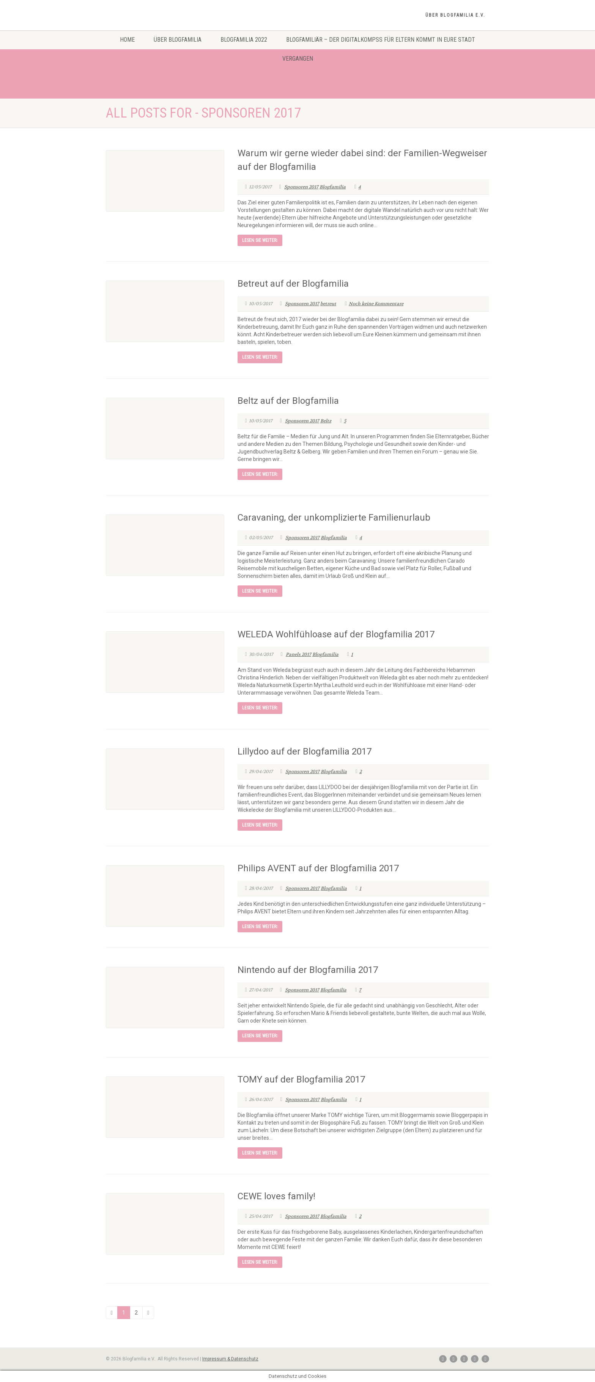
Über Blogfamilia (177, 39)
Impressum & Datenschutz (230, 1359)
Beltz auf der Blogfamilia (288, 400)
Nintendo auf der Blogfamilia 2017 (308, 970)
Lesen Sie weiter (260, 240)
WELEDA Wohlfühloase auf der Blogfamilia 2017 (336, 634)
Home (127, 39)
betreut (328, 304)
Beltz (325, 421)
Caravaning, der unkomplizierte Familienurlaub (334, 517)
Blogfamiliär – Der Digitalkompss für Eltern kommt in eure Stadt (380, 39)
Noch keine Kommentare (374, 304)
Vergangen (297, 58)
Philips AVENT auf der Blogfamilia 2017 (318, 868)
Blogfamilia (333, 187)
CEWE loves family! (276, 1196)
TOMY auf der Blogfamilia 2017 (301, 1079)
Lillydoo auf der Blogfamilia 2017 (304, 751)
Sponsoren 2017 (301, 187)
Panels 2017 (298, 654)
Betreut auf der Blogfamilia (293, 283)
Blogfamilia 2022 (243, 39)
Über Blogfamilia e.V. (455, 15)
